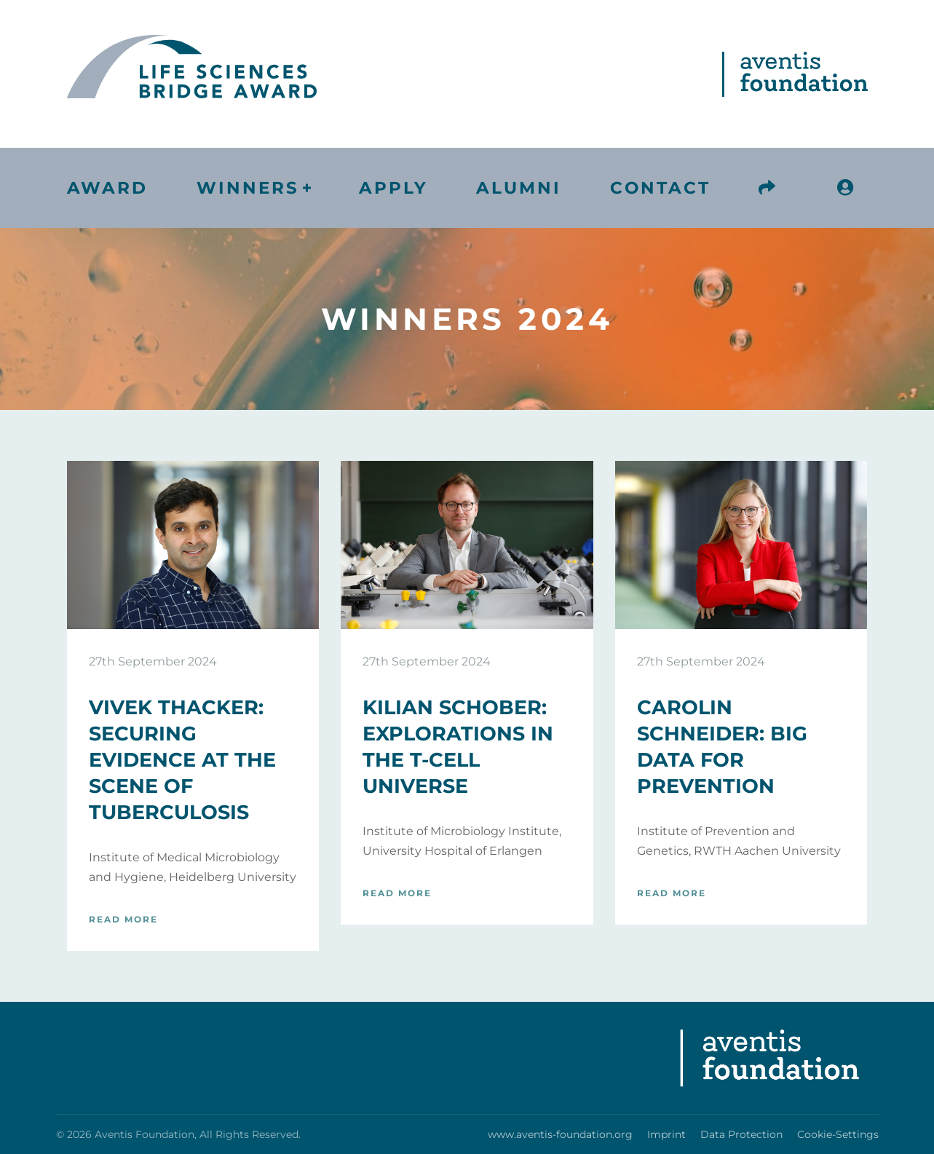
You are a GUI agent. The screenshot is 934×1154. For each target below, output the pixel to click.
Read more (123, 919)
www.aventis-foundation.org (560, 1134)
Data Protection (741, 1134)
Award (108, 188)
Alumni (518, 188)
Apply (393, 188)
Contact (660, 188)
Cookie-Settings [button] (838, 1134)
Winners (248, 188)
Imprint (666, 1134)
